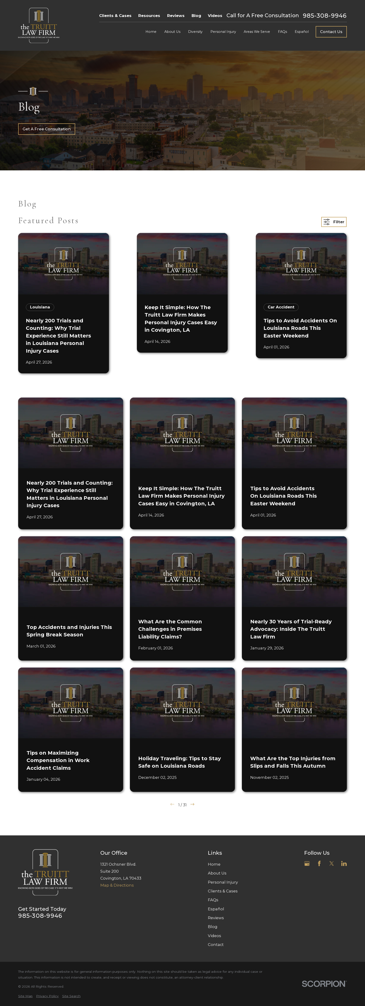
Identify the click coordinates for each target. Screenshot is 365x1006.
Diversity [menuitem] (195, 32)
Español (216, 909)
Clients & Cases (115, 15)
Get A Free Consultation (47, 129)
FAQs (213, 900)
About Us (217, 873)
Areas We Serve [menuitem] (257, 32)
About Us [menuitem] (172, 32)
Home (214, 864)
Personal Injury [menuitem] (223, 32)
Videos (215, 15)
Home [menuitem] (150, 32)
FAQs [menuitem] (282, 32)
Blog (196, 15)
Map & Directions (117, 885)
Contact (216, 944)
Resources (149, 15)
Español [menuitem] (302, 32)
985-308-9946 (325, 16)
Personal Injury (223, 882)
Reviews (176, 15)
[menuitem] (25, 996)
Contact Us (331, 31)
